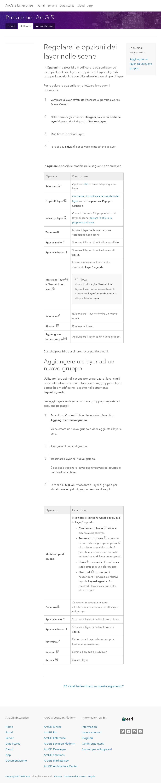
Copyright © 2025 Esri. (18, 776)
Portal (41, 5)
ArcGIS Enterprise (19, 5)
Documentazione (16, 760)
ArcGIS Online (52, 726)
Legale (91, 776)
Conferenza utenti (93, 743)
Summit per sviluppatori (97, 749)
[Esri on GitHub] (134, 731)
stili (86, 184)
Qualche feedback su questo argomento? (96, 686)
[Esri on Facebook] (128, 731)
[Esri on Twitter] (122, 731)
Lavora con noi (91, 732)
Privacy (58, 776)
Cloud (81, 5)
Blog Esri (87, 738)
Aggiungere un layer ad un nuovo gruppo (141, 64)
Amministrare (44, 26)
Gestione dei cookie (75, 776)
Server (9, 738)
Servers (52, 5)
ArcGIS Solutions (54, 755)
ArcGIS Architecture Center (61, 766)
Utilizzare (25, 26)
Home (11, 26)
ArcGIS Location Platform (59, 743)
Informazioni (89, 726)
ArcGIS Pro (50, 732)
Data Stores (67, 5)
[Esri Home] (127, 719)
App (90, 5)
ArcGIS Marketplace (56, 760)
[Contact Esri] (140, 731)
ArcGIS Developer (55, 749)
